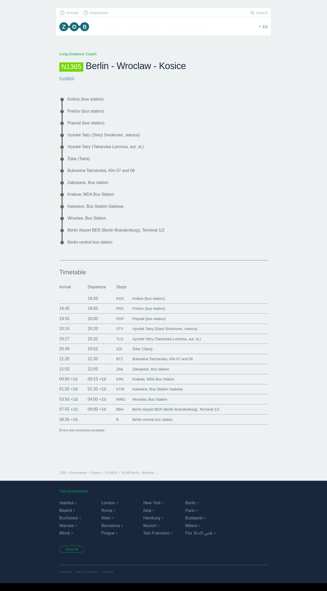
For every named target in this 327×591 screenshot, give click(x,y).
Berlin (190, 510)
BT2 (116, 366)
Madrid (65, 517)
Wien (105, 525)
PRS (116, 315)
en (265, 27)
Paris (189, 517)
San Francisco (156, 540)
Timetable (111, 27)
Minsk (64, 540)
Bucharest (68, 525)
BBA (116, 416)
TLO (116, 346)
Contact (66, 580)
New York (152, 510)
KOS (116, 305)
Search (261, 13)
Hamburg (151, 525)
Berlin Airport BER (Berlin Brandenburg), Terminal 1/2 (120, 236)
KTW (117, 396)
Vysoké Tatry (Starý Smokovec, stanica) (107, 136)
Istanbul (66, 510)
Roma (106, 517)
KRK (116, 386)
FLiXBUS (67, 78)
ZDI (115, 356)
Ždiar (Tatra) (79, 161)
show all (73, 557)
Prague (107, 540)
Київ (147, 517)
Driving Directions (146, 27)
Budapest (194, 525)
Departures (101, 13)
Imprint (110, 580)
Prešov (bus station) (87, 111)
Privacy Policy (89, 580)
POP (116, 325)
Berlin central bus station (92, 248)
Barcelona (110, 532)
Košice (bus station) (87, 99)
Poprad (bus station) (87, 124)
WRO (117, 406)
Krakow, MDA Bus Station (93, 198)
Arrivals (73, 13)
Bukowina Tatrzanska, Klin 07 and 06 (104, 174)
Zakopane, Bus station (89, 186)
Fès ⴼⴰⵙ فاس (199, 540)
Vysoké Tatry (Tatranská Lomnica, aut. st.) (109, 149)
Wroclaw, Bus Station (88, 223)
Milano (191, 532)
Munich (150, 532)
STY (116, 335)
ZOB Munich (75, 27)
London (108, 510)
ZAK (116, 376)
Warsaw (66, 532)
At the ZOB (181, 27)
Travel (204, 27)
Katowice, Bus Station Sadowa (98, 211)
